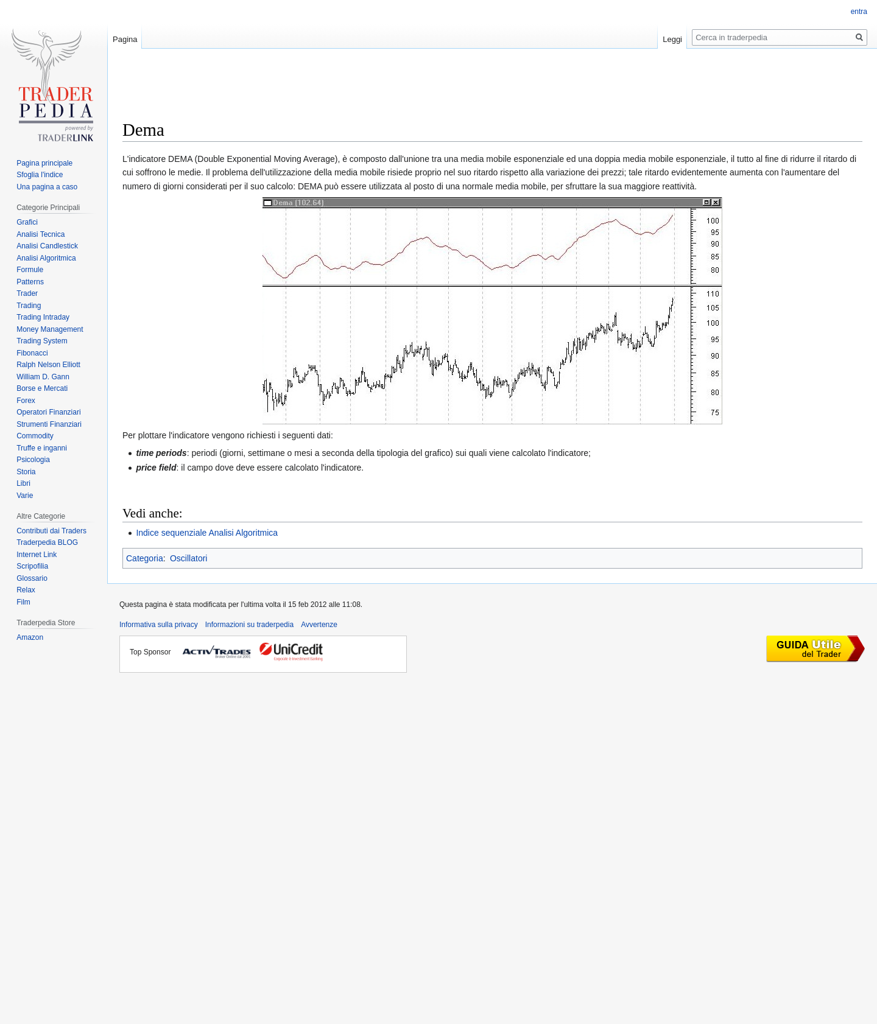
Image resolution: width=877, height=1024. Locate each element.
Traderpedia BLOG (47, 542)
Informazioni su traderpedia (249, 624)
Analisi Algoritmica (46, 258)
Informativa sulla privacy (158, 624)
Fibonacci (32, 353)
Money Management (49, 329)
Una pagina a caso (46, 187)
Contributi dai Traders (51, 531)
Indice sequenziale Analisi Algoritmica (207, 533)
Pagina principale (44, 163)
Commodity (35, 436)
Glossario (32, 578)
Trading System (42, 341)
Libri (23, 483)
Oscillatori (188, 558)
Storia (25, 472)
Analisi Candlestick (47, 246)
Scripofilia (32, 566)
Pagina (125, 39)
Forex (25, 400)
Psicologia (33, 459)
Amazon (29, 637)
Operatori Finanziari (48, 412)
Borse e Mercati (42, 388)
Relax (25, 590)
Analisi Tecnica (40, 234)
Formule (29, 269)
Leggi (672, 39)
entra (859, 11)
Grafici (27, 222)
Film (23, 602)
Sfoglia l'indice (39, 174)
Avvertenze (319, 624)
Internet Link (36, 554)
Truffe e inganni (41, 448)
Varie (24, 495)
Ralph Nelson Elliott (48, 364)
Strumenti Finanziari (49, 424)
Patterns (30, 282)
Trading (28, 305)
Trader (27, 293)
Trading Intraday (42, 317)
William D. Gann (42, 377)
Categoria (144, 558)
